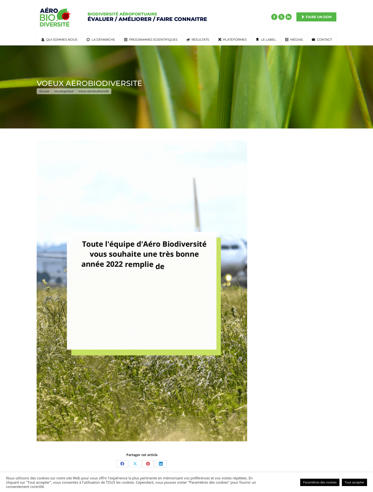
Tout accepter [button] (354, 482)
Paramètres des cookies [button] (320, 482)
